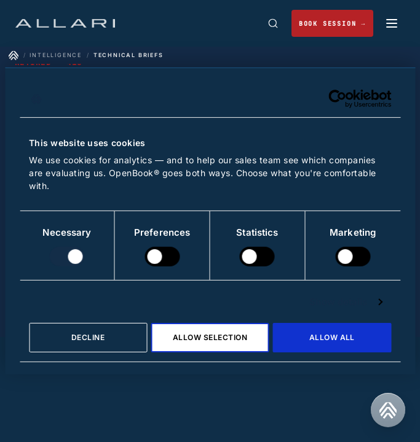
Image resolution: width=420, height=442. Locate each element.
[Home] (13, 55)
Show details (338, 302)
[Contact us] (388, 410)
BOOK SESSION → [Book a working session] (332, 24)
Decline (88, 337)
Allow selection (210, 337)
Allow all (332, 337)
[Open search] (273, 23)
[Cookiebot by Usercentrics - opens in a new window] (337, 99)
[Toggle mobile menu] (391, 23)
